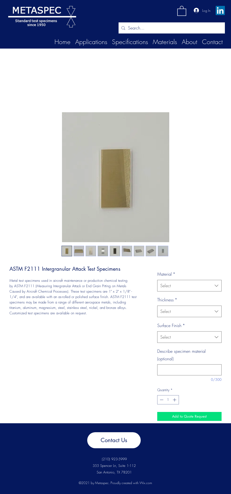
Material (166, 274)
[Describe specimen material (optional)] (189, 369)
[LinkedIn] (220, 10)
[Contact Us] (114, 440)
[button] (181, 10)
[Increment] (175, 399)
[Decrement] (161, 399)
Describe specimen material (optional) (181, 354)
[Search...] (171, 28)
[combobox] (189, 286)
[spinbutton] (168, 399)
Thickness (167, 300)
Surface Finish (171, 325)
